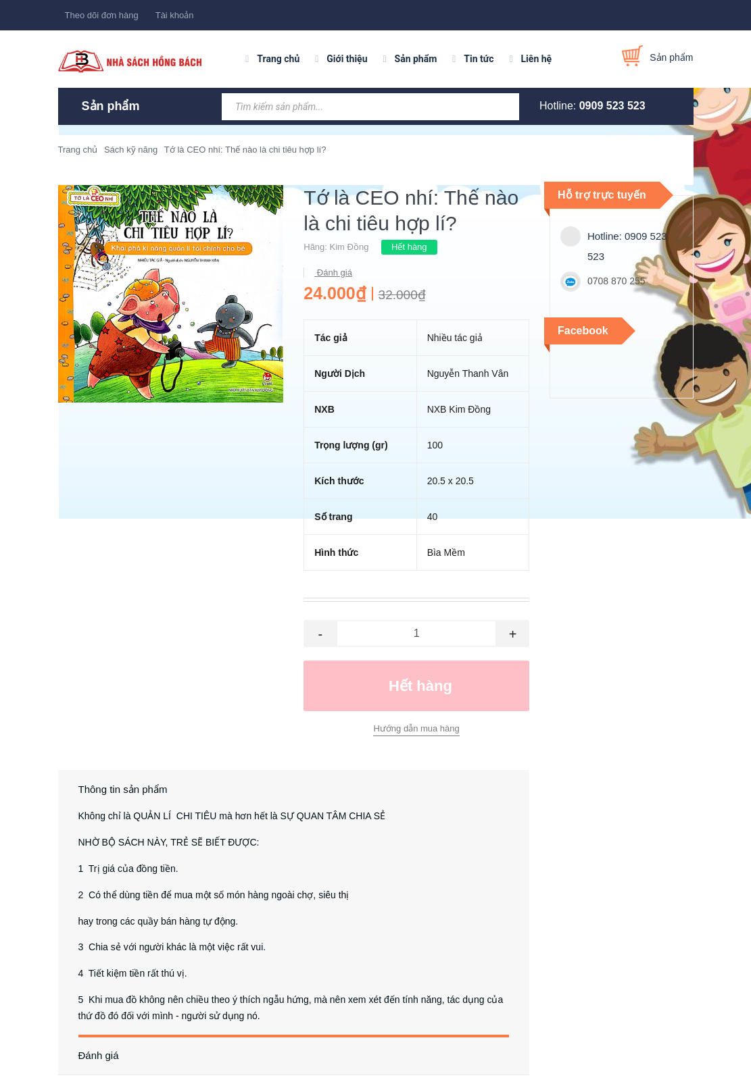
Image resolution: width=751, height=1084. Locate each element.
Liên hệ (536, 58)
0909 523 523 (612, 105)
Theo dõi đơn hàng (102, 15)
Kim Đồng (349, 247)
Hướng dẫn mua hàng (416, 728)
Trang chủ (278, 58)
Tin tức (478, 58)
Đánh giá (333, 272)
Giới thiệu (346, 58)
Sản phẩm (416, 58)
